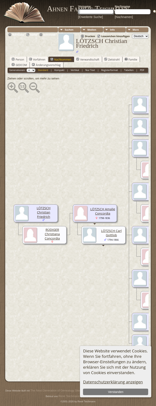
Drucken (90, 36)
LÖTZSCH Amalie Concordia (102, 211)
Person (18, 59)
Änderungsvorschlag (46, 65)
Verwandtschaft (87, 59)
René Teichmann (69, 396)
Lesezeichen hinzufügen (115, 36)
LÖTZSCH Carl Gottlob (111, 232)
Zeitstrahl (112, 59)
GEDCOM (19, 65)
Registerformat (109, 70)
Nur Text (90, 70)
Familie (131, 59)
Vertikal (75, 70)
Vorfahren (37, 59)
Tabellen (129, 70)
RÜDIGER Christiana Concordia (52, 233)
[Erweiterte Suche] (90, 17)
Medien (91, 29)
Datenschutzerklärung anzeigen (113, 382)
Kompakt (59, 70)
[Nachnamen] (124, 17)
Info (112, 29)
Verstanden (115, 392)
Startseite (18, 34)
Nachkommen (60, 59)
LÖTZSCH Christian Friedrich (44, 212)
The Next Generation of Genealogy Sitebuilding (60, 390)
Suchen (69, 29)
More (136, 29)
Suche (33, 34)
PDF (142, 70)
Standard (43, 70)
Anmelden (49, 34)
